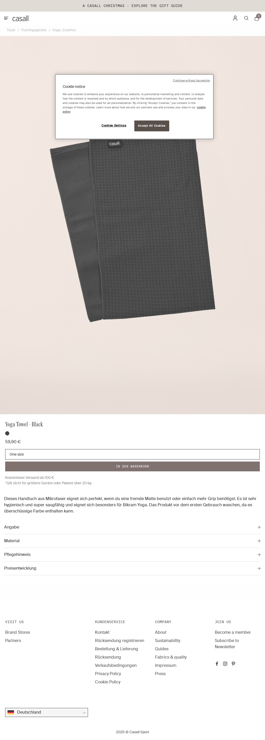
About (160, 632)
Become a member (233, 632)
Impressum (165, 665)
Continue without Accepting (191, 80)
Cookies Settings (113, 125)
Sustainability (167, 640)
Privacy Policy (108, 673)
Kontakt (102, 632)
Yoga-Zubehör (64, 30)
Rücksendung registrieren (119, 640)
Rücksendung (108, 657)
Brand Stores (17, 632)
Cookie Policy (107, 682)
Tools (11, 30)
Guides (161, 649)
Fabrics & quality (171, 657)
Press (160, 673)
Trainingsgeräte (34, 30)
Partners (13, 640)
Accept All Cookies (151, 126)
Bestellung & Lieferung (116, 649)
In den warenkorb (132, 466)
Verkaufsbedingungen (116, 665)
